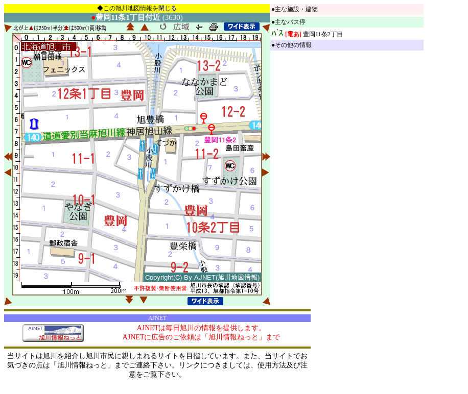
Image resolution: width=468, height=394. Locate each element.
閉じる (167, 8)
